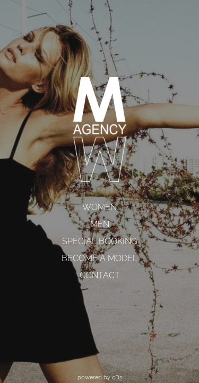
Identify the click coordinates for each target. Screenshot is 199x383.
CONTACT (100, 275)
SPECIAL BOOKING (99, 241)
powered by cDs (99, 377)
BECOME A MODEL (99, 258)
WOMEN (99, 207)
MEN (99, 224)
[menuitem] (99, 207)
